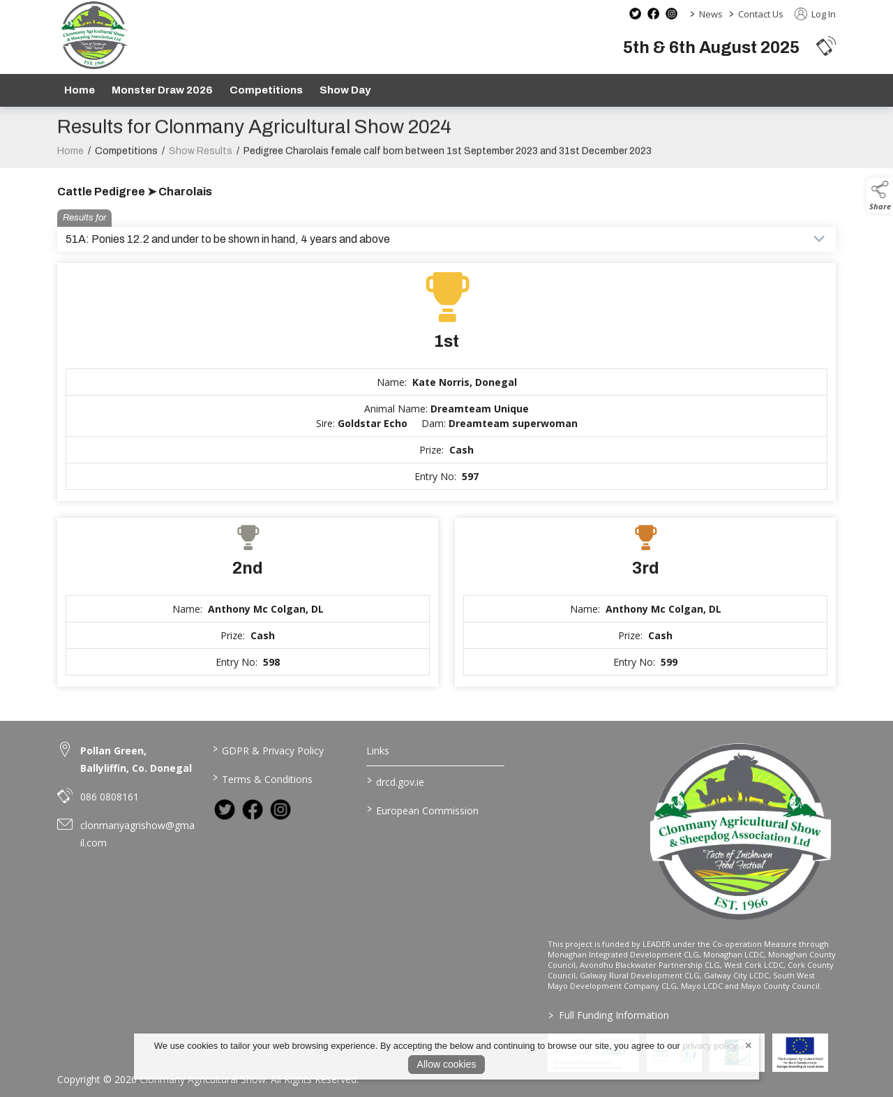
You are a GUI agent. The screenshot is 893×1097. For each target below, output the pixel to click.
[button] (826, 46)
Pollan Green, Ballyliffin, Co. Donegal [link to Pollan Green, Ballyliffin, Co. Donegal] (136, 759)
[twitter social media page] (635, 14)
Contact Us (760, 14)
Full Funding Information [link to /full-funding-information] (608, 1015)
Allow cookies (446, 1064)
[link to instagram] (280, 809)
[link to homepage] (93, 35)
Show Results (200, 158)
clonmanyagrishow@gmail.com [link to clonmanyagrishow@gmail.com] (137, 834)
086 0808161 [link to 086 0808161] (109, 796)
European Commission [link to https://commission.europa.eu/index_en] (423, 809)
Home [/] (79, 90)
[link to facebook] (252, 809)
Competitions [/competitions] (266, 90)
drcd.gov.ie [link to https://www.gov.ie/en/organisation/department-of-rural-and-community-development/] (395, 781)
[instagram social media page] (671, 14)
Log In (815, 14)
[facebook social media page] (653, 14)
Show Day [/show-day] (345, 90)
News (711, 14)
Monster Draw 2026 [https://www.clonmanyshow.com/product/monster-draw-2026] (162, 90)
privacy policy (710, 1045)
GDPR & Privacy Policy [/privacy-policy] (267, 749)
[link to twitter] (224, 809)
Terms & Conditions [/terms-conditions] (262, 778)
